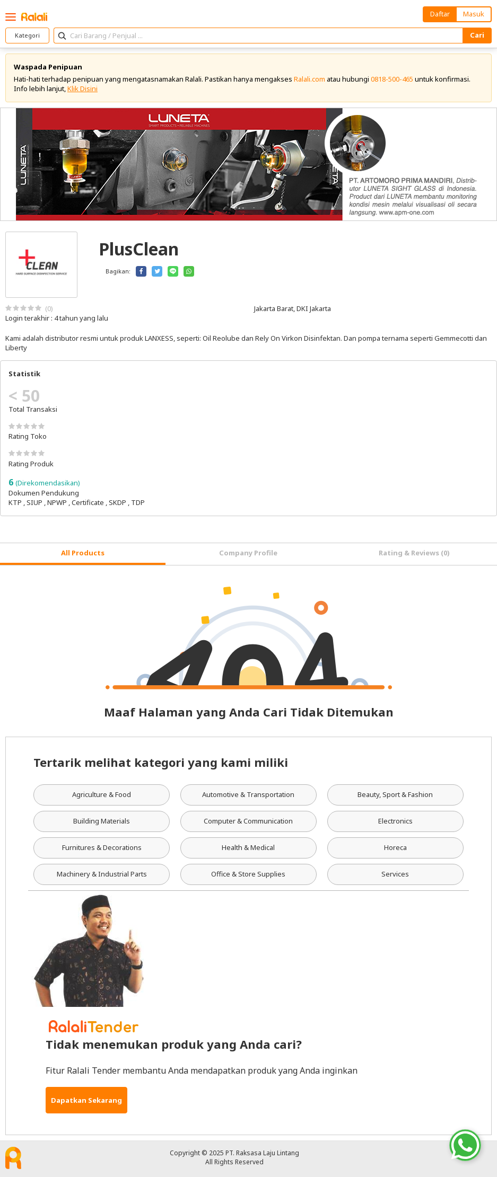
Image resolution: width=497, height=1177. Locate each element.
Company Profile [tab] (248, 552)
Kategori (27, 35)
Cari (477, 35)
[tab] (82, 554)
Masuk (473, 14)
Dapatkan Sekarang (86, 1100)
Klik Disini (82, 88)
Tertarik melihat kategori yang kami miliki (160, 762)
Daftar (440, 14)
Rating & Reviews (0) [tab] (414, 552)
